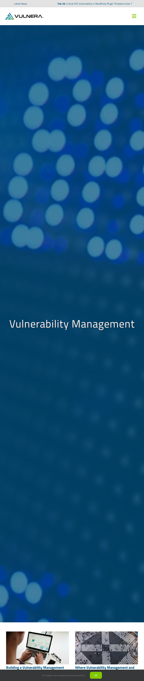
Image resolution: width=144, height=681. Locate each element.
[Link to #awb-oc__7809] (134, 16)
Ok (95, 675)
